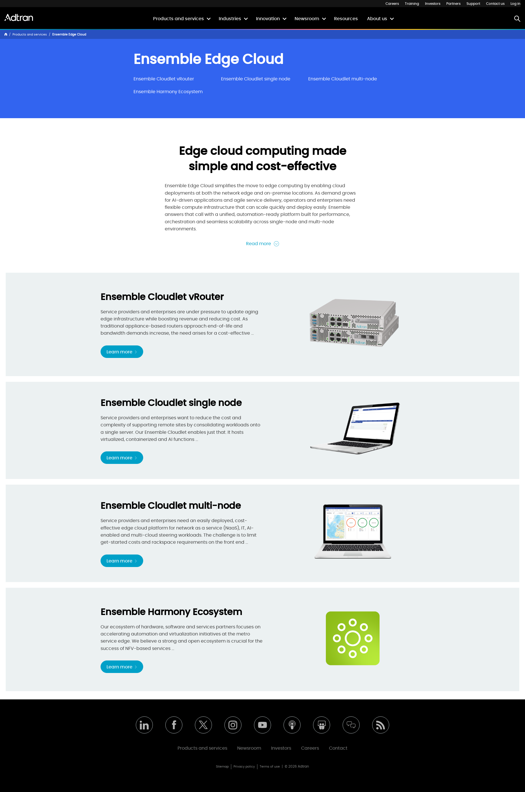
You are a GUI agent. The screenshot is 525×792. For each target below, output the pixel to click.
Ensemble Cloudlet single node (255, 79)
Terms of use (270, 766)
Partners (453, 3)
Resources (346, 18)
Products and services (178, 18)
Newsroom (307, 18)
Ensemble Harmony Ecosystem (168, 91)
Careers (392, 3)
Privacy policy (244, 766)
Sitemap (222, 766)
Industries (230, 18)
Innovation (268, 18)
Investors (432, 3)
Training (412, 3)
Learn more (122, 352)
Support (473, 3)
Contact (338, 748)
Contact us (495, 3)
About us (377, 18)
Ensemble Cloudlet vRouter (164, 79)
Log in (515, 3)
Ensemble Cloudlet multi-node (342, 79)
